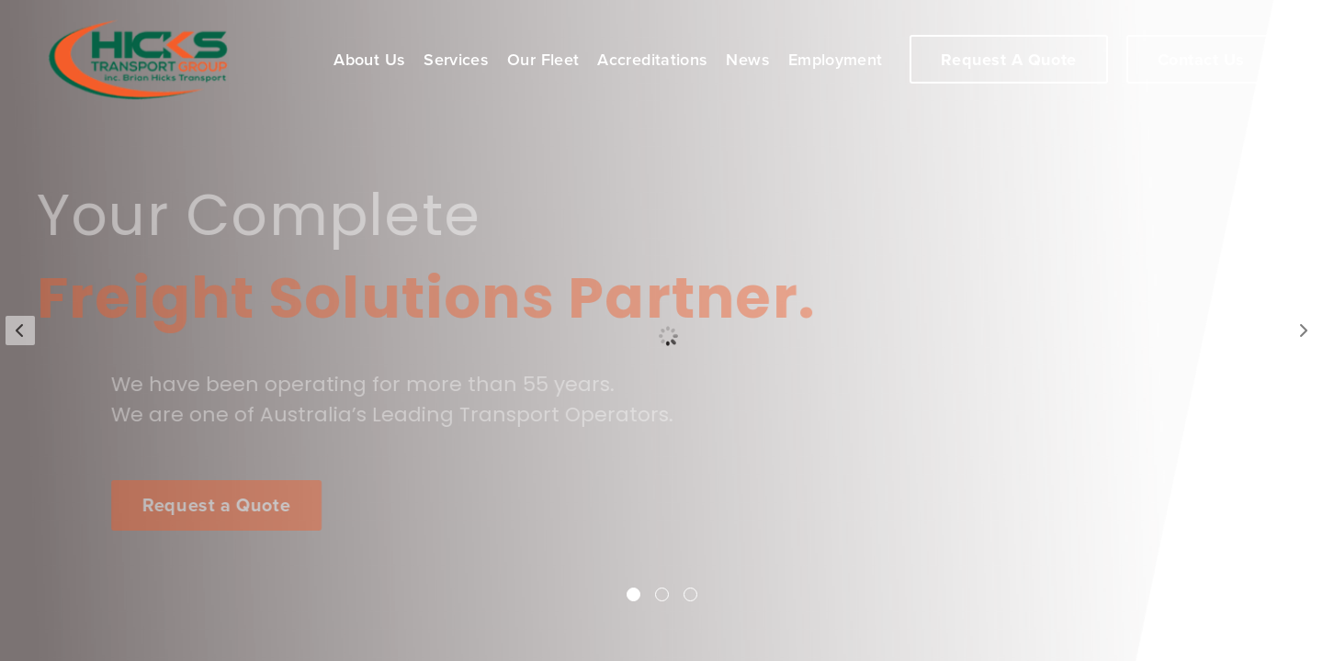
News (747, 60)
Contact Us (1201, 60)
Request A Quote (1008, 60)
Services (456, 60)
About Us (369, 60)
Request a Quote (220, 506)
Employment (835, 60)
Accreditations (652, 60)
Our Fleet (543, 60)
